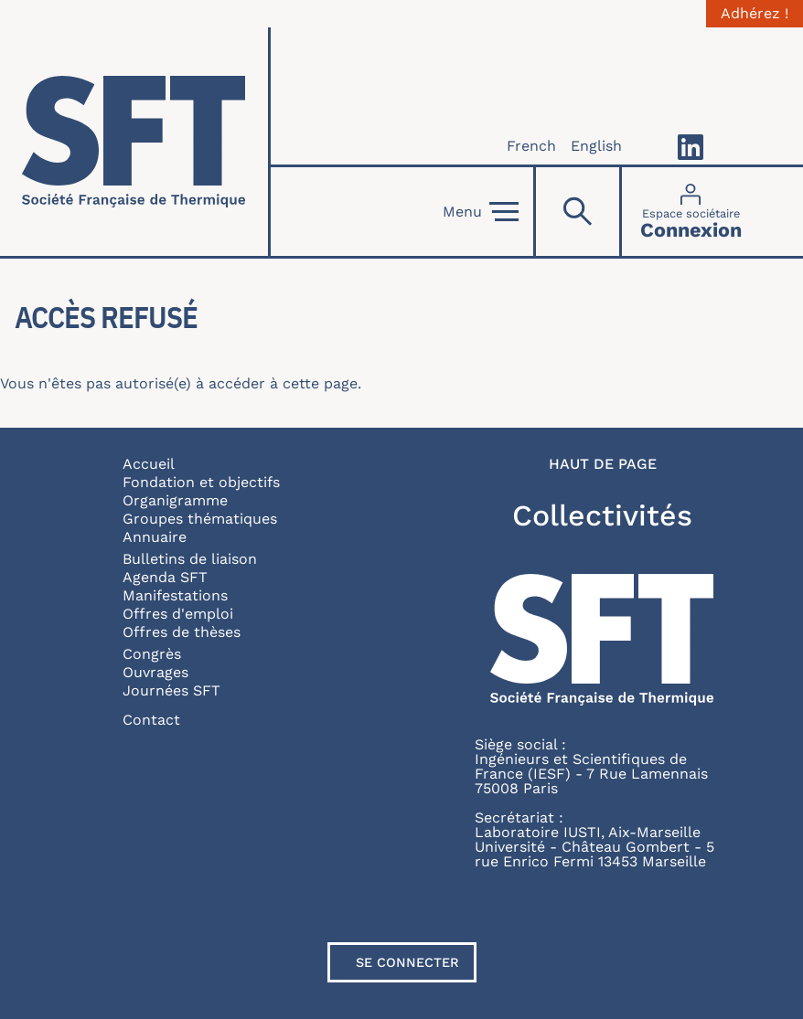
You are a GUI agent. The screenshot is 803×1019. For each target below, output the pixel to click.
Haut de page (603, 464)
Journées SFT (171, 690)
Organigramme (175, 500)
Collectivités (602, 515)
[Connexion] (691, 211)
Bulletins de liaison (190, 559)
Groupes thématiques (200, 518)
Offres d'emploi (178, 613)
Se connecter (407, 962)
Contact (151, 719)
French (531, 145)
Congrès (152, 654)
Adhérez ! (754, 13)
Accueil (149, 463)
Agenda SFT (165, 577)
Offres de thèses (182, 632)
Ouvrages (155, 672)
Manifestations (175, 595)
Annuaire (155, 537)
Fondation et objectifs (201, 482)
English (596, 145)
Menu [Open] (481, 212)
